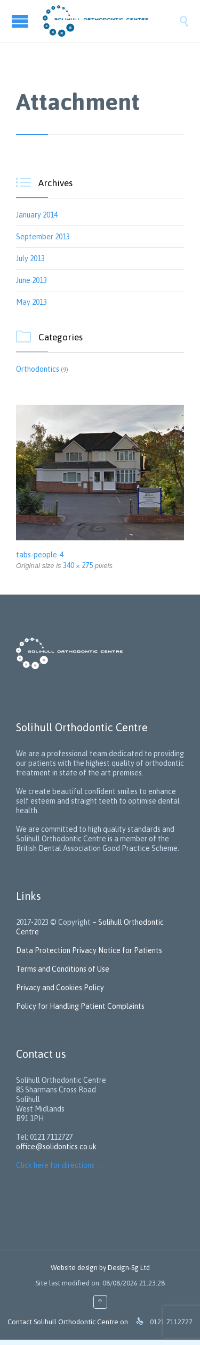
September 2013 (43, 236)
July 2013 (30, 258)
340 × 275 (78, 565)
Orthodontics (37, 369)
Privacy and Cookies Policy (60, 987)
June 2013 (31, 280)
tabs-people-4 (39, 554)
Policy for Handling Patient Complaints (80, 1006)
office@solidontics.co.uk (56, 1146)
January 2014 (37, 215)
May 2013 (31, 302)
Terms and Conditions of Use (62, 969)
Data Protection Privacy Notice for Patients (90, 950)
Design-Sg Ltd (129, 1268)
